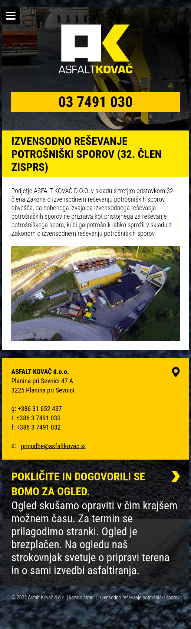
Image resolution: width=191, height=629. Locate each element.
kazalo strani (82, 597)
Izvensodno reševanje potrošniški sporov (139, 597)
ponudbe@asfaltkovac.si (53, 446)
